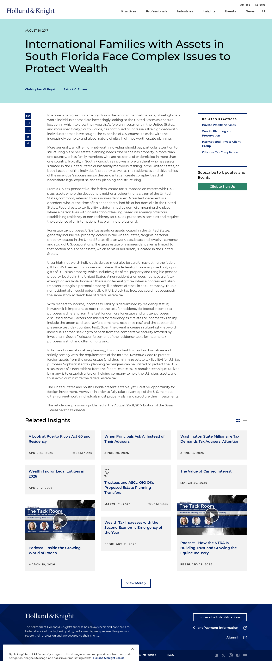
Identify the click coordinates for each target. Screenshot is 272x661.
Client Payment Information (215, 628)
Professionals (156, 11)
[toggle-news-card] (238, 420)
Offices (245, 4)
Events (230, 11)
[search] (263, 11)
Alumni (232, 637)
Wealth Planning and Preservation (217, 133)
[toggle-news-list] (245, 420)
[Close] (132, 654)
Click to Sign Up (222, 186)
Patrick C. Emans (75, 89)
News (250, 11)
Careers (260, 4)
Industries (185, 11)
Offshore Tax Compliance (220, 152)
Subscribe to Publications (220, 617)
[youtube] (245, 655)
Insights (209, 11)
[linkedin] (216, 655)
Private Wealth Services (219, 125)
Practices (128, 11)
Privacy (170, 654)
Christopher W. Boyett (41, 89)
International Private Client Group (221, 144)
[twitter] (223, 655)
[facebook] (237, 655)
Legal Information (145, 654)
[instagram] (230, 655)
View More (134, 583)
